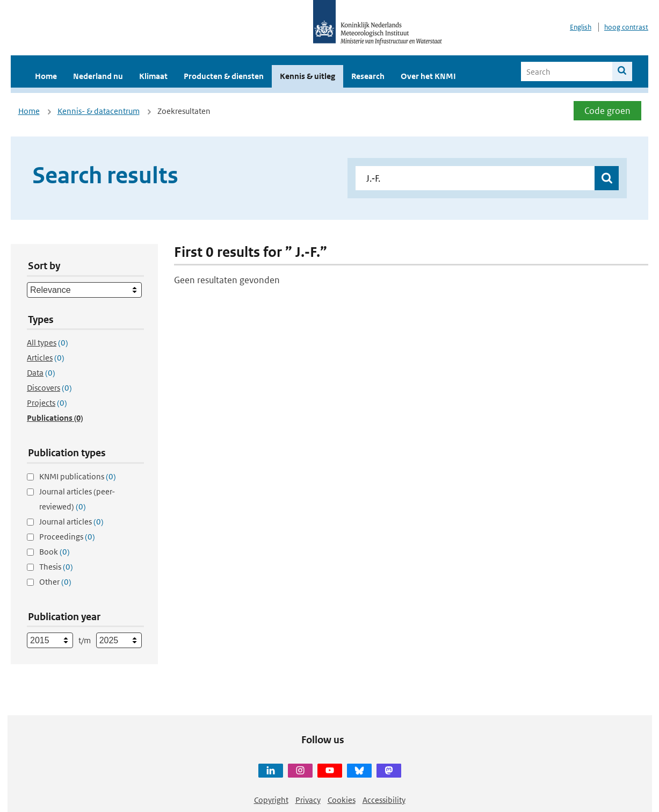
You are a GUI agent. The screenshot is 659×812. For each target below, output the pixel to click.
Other (55, 582)
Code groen (607, 111)
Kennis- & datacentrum (98, 111)
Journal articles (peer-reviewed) (77, 499)
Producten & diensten (224, 76)
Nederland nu (98, 76)
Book (54, 552)
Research (368, 76)
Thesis (56, 567)
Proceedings (67, 536)
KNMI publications (77, 476)
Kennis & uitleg (307, 76)
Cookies (342, 800)
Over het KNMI (428, 76)
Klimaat (153, 76)
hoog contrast (626, 27)
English (580, 27)
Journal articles (71, 521)
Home (46, 76)
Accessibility (384, 800)
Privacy (308, 800)
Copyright (271, 800)
